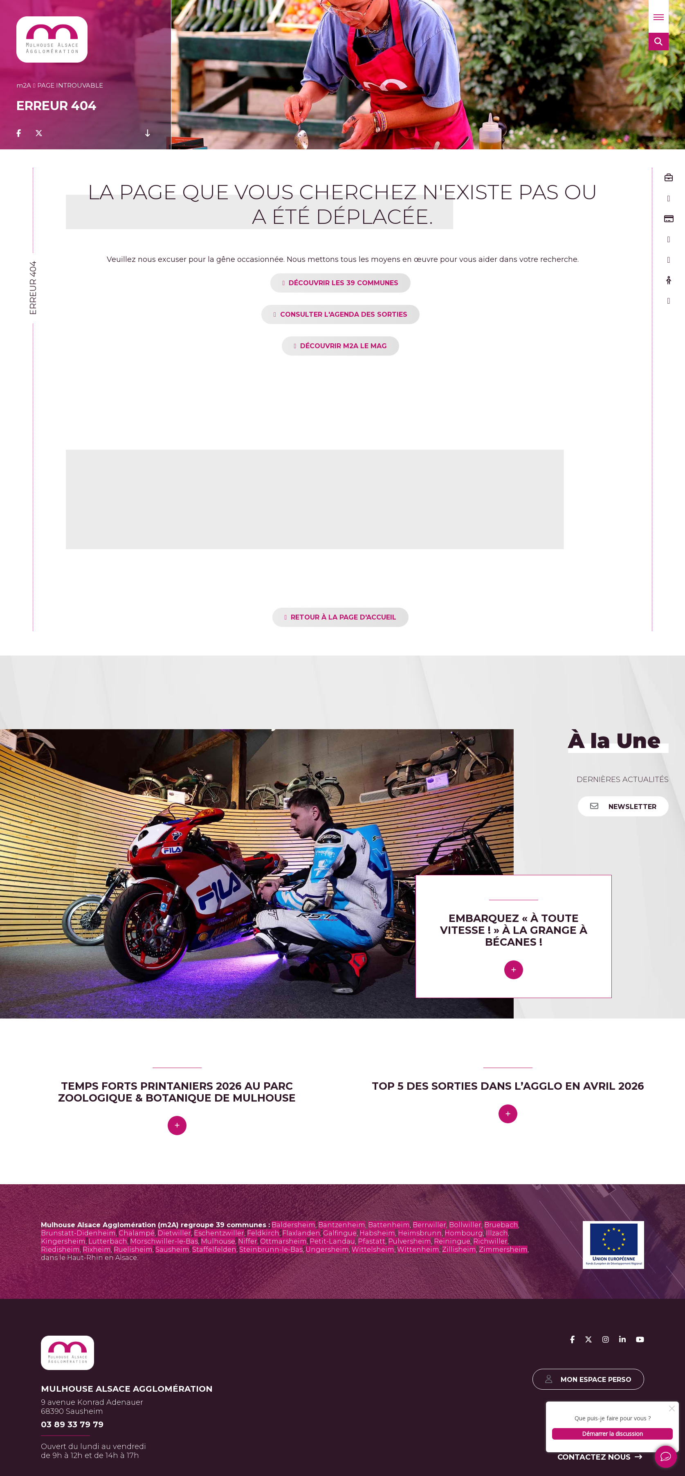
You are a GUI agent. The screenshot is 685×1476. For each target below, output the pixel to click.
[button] (659, 16)
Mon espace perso (588, 1379)
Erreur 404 (33, 288)
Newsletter (623, 806)
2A (23, 85)
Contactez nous (599, 1457)
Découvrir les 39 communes (343, 283)
